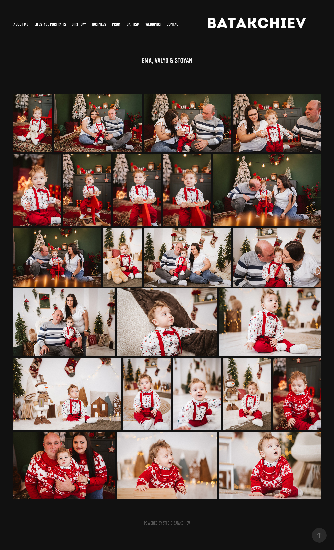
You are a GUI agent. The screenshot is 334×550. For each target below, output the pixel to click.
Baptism (133, 24)
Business (99, 24)
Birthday (79, 24)
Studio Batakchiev (176, 523)
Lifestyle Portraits (50, 24)
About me (20, 24)
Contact (173, 24)
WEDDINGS (153, 24)
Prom (116, 24)
